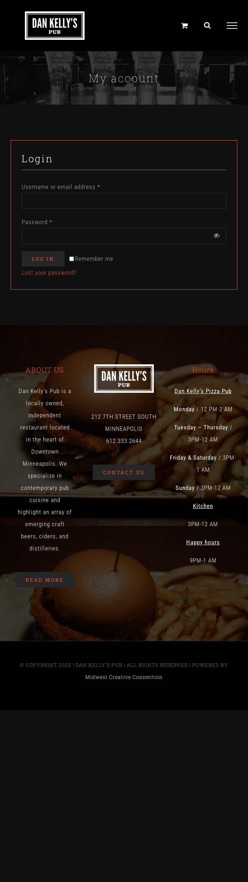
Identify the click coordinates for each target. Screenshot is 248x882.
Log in (43, 258)
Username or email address (61, 186)
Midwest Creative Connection (124, 677)
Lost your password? (49, 272)
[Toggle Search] (207, 25)
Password (37, 222)
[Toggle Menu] (232, 25)
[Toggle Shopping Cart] (184, 25)
